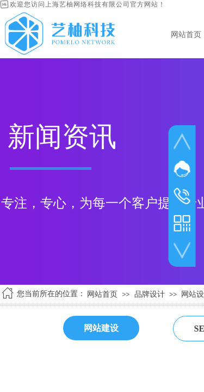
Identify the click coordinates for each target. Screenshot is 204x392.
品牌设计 (149, 294)
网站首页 (102, 294)
